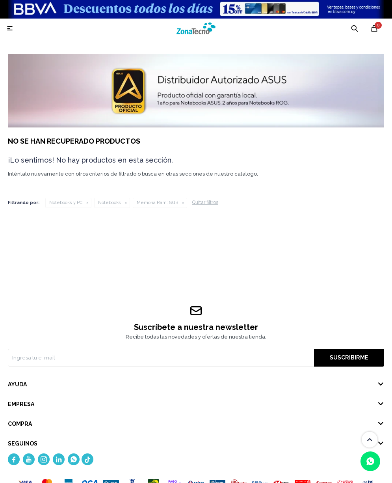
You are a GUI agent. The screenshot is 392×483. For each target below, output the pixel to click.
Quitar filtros (205, 202)
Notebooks (109, 202)
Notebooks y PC (65, 202)
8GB (157, 202)
